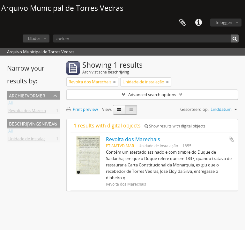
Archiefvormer (27, 95)
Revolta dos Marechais (29, 112)
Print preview (82, 109)
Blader (34, 38)
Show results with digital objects (175, 126)
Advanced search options (152, 94)
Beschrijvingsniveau (33, 123)
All (10, 104)
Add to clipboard (231, 139)
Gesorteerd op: (194, 109)
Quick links (198, 23)
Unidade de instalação (29, 140)
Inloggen (224, 22)
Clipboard (182, 23)
